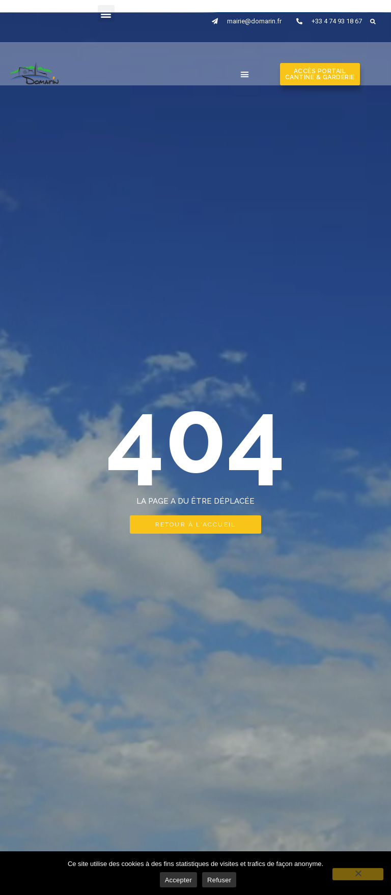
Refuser (219, 880)
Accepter (178, 880)
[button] (106, 13)
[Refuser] (357, 874)
